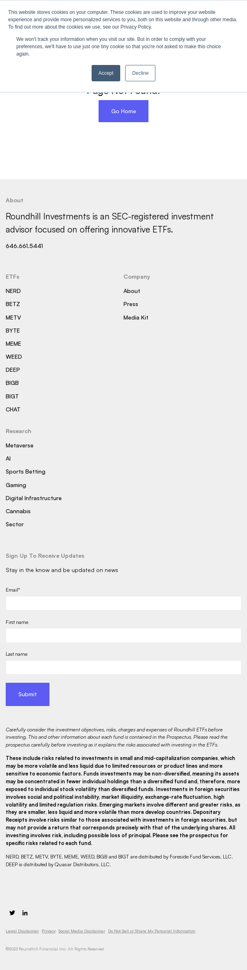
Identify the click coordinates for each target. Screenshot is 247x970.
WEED (14, 356)
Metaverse (20, 445)
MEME (13, 343)
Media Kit (136, 317)
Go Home (123, 110)
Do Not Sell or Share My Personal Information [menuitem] (151, 931)
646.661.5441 (24, 245)
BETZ (13, 303)
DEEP (13, 369)
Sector (15, 524)
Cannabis (18, 510)
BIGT (12, 396)
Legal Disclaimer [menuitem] (22, 931)
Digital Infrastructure (34, 497)
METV (13, 317)
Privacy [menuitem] (49, 931)
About (132, 290)
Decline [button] (140, 73)
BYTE (13, 330)
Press (131, 303)
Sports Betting (25, 471)
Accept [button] (106, 73)
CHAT (13, 409)
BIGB (12, 382)
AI (8, 458)
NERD (13, 290)
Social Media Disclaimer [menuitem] (81, 931)
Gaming (16, 484)
